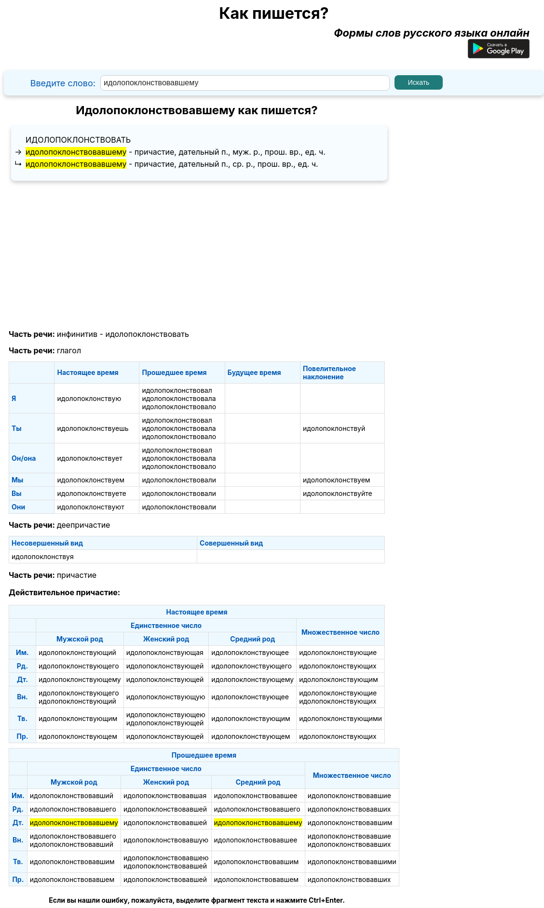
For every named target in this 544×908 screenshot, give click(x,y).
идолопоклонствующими (340, 718)
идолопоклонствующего (79, 666)
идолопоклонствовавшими (352, 861)
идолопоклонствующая (165, 652)
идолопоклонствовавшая (164, 795)
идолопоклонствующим (338, 679)
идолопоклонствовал (177, 390)
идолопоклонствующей (165, 666)
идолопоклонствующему (80, 679)
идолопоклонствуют (90, 507)
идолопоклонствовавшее (256, 795)
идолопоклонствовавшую (165, 840)
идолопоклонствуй (334, 428)
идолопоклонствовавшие (349, 795)
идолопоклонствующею (165, 714)
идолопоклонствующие (338, 652)
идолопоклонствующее (250, 652)
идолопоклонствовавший (71, 795)
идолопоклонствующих (337, 666)
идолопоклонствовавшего (73, 809)
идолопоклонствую (89, 398)
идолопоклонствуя (43, 556)
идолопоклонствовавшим (350, 822)
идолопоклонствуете (91, 493)
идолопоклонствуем (90, 480)
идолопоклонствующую (165, 697)
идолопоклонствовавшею (166, 858)
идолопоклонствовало (179, 406)
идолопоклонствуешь (92, 428)
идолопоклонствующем (78, 736)
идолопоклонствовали (179, 480)
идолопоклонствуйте (337, 493)
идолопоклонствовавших (349, 809)
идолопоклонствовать (78, 140)
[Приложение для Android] (499, 54)
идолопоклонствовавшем (72, 879)
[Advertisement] (197, 255)
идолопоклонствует (89, 458)
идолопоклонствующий (77, 652)
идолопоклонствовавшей (165, 809)
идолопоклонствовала (179, 398)
